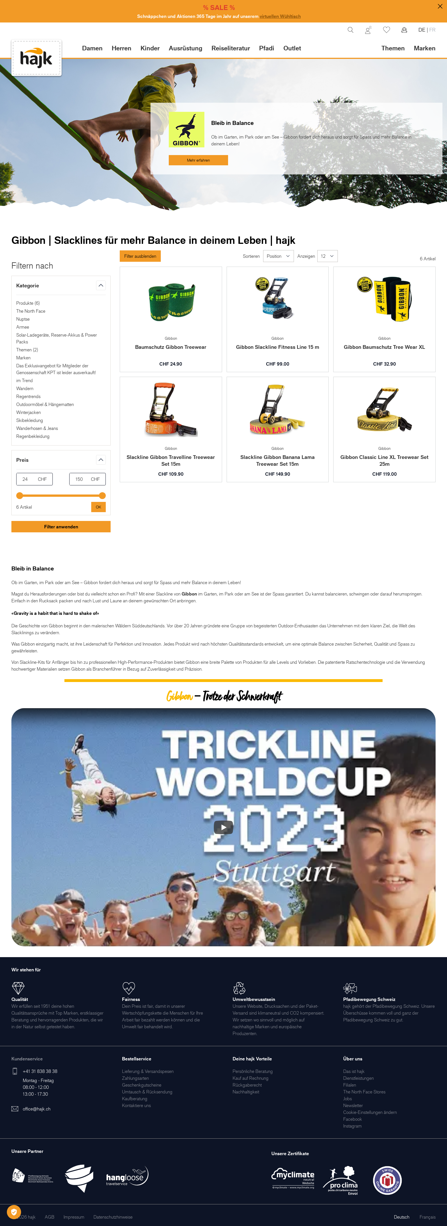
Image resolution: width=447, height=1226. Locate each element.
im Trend (24, 380)
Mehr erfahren (198, 160)
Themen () (27, 350)
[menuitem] (148, 1071)
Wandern (24, 388)
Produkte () (28, 303)
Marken (425, 48)
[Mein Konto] (368, 30)
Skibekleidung (29, 420)
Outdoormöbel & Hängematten (45, 404)
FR (432, 30)
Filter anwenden (61, 526)
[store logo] (36, 58)
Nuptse (23, 319)
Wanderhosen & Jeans (37, 428)
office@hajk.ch (36, 1109)
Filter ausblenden (140, 256)
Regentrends (28, 396)
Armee (22, 327)
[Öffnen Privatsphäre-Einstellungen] (14, 1212)
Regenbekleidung (33, 436)
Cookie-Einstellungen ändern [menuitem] (370, 1112)
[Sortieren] (278, 256)
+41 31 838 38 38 (40, 1071)
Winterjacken (28, 412)
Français (428, 1217)
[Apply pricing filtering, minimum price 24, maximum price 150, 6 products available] (98, 507)
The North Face (30, 311)
